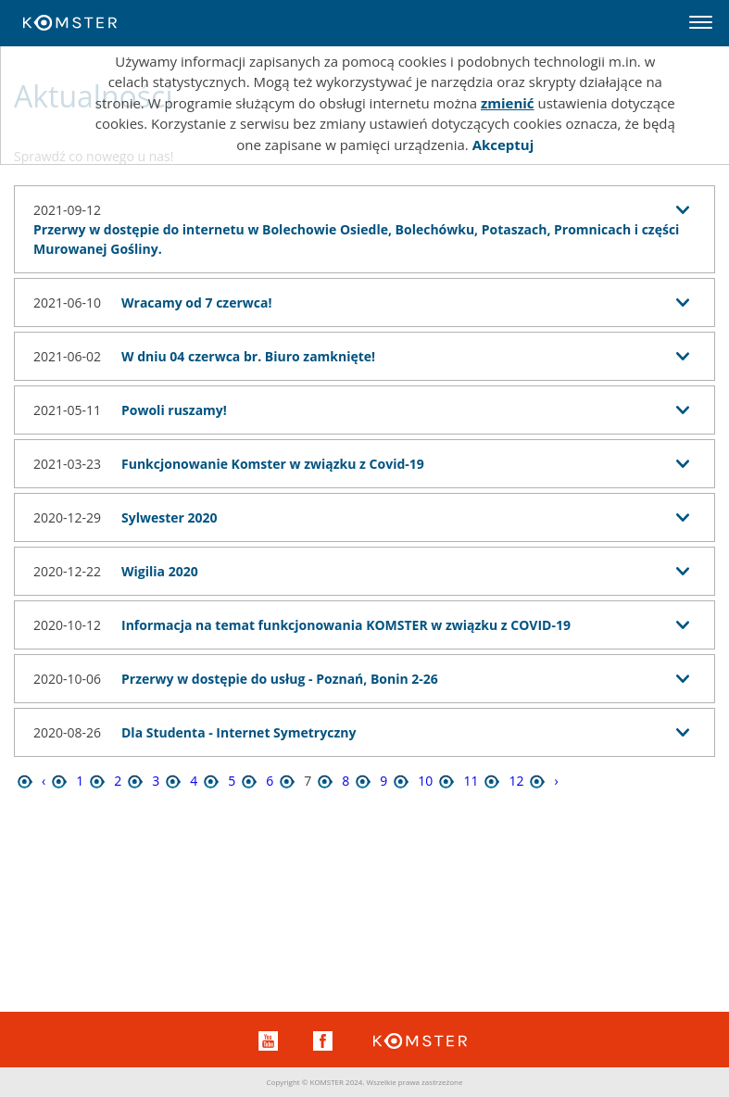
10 (425, 780)
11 (470, 780)
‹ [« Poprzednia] (43, 780)
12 (516, 780)
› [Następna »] (556, 780)
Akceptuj (503, 144)
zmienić (507, 103)
